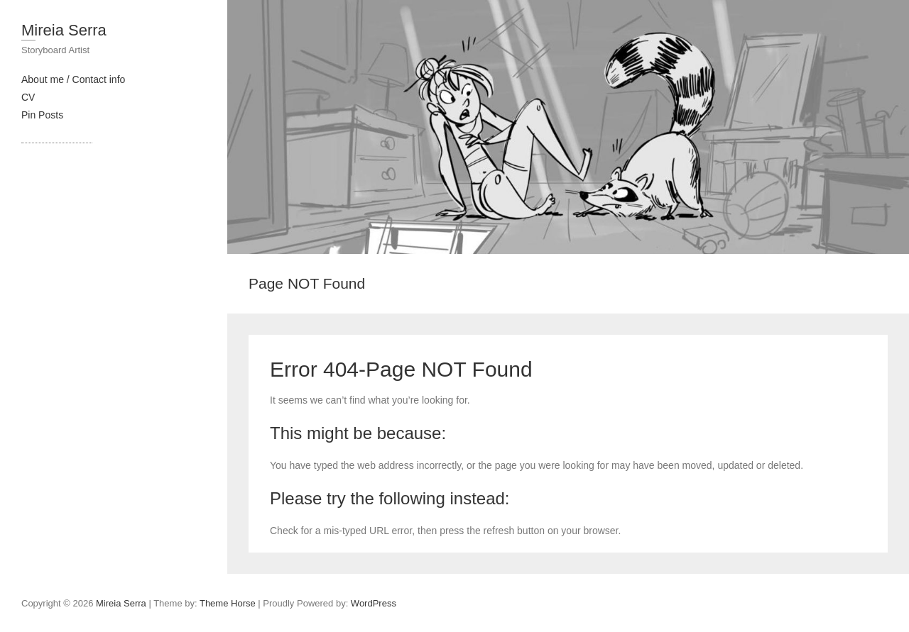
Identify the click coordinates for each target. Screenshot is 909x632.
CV (28, 97)
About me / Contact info (73, 79)
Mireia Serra (64, 30)
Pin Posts (42, 115)
